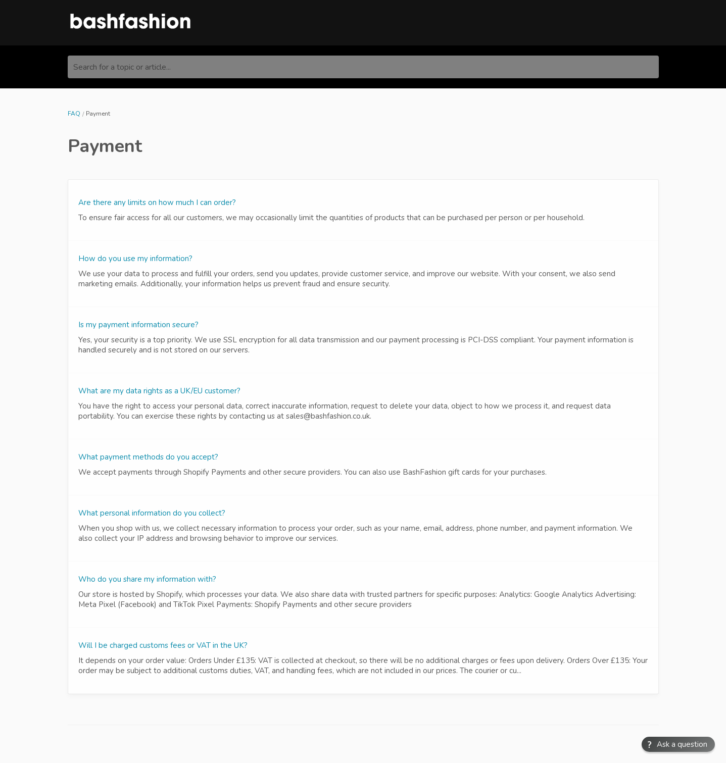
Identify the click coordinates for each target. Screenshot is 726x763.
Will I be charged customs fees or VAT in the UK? (163, 645)
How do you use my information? (135, 258)
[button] (678, 744)
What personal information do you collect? (151, 513)
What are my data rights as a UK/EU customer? (159, 391)
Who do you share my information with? (147, 579)
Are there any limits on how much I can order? (157, 202)
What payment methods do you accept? (148, 457)
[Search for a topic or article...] (363, 67)
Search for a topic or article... (122, 67)
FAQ (74, 114)
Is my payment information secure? (138, 325)
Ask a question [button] (683, 744)
